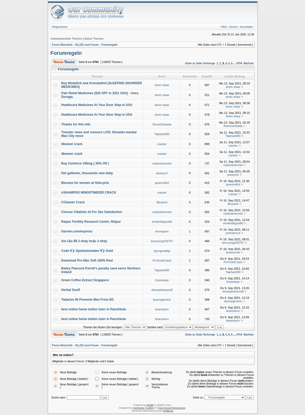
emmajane (162, 231)
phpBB (150, 405)
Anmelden (246, 26)
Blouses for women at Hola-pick (85, 183)
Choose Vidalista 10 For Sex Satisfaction (91, 212)
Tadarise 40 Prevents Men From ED (87, 299)
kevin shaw (162, 85)
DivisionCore (178, 408)
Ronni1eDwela (162, 124)
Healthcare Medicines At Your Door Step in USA (96, 105)
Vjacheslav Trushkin (143, 408)
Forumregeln (109, 44)
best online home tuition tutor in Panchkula (93, 309)
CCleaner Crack (73, 202)
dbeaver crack (72, 144)
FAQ (224, 26)
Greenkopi (162, 280)
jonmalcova (233, 233)
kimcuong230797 (162, 241)
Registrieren (60, 26)
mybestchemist (162, 163)
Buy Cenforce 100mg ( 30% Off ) (85, 163)
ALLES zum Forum (86, 44)
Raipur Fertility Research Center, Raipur (91, 222)
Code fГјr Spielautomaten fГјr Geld (87, 251)
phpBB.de (168, 410)
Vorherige (209, 63)
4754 (239, 63)
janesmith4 (162, 182)
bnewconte (233, 252)
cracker (162, 144)
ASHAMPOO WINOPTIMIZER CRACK (88, 192)
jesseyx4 (162, 173)
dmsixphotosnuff (161, 289)
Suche (233, 26)
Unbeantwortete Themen (66, 38)
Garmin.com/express (77, 231)
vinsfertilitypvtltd (162, 221)
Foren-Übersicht (62, 44)
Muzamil (162, 202)
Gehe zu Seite (193, 63)
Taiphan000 (161, 134)
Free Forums (165, 408)
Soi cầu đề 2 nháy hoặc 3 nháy (84, 241)
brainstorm (162, 309)
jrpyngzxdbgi (162, 250)
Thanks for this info (75, 124)
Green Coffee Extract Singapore (85, 280)
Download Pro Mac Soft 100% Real (87, 260)
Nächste (249, 63)
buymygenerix (162, 299)
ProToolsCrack (162, 260)
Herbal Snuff (70, 290)
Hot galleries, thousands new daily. (87, 173)
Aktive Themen (94, 38)
